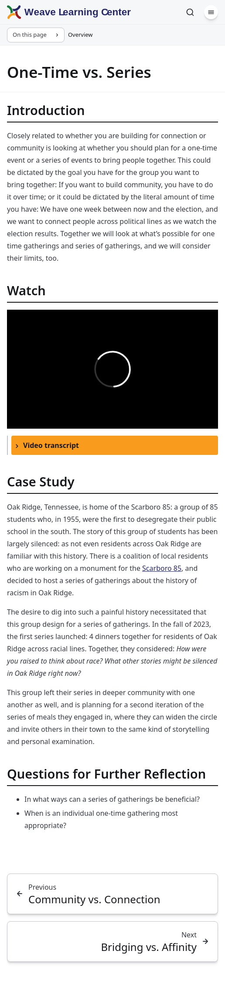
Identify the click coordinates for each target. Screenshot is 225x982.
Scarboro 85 (161, 568)
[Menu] (211, 12)
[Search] (190, 12)
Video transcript (51, 445)
